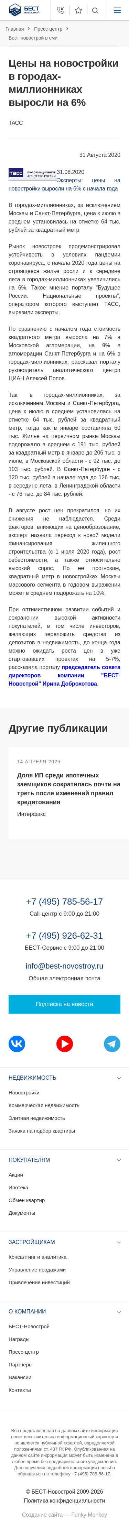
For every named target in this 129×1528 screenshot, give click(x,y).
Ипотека (18, 1187)
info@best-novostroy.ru (64, 966)
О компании (27, 1311)
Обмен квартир (27, 1200)
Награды (19, 1339)
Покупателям (29, 1160)
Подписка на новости (64, 1004)
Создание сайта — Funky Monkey (64, 1515)
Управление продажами (37, 1270)
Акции (16, 1175)
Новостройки (24, 1092)
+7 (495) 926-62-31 (64, 935)
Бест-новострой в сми (33, 38)
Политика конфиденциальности (64, 1501)
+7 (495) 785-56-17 (64, 901)
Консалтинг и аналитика (37, 1257)
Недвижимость (32, 1078)
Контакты (20, 1390)
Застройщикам (32, 1242)
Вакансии (20, 1377)
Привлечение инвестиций (39, 1282)
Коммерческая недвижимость (44, 1105)
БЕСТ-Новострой (29, 1326)
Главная (15, 29)
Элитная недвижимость (37, 1118)
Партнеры (21, 1364)
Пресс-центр (48, 29)
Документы (22, 1213)
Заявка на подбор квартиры (42, 1131)
